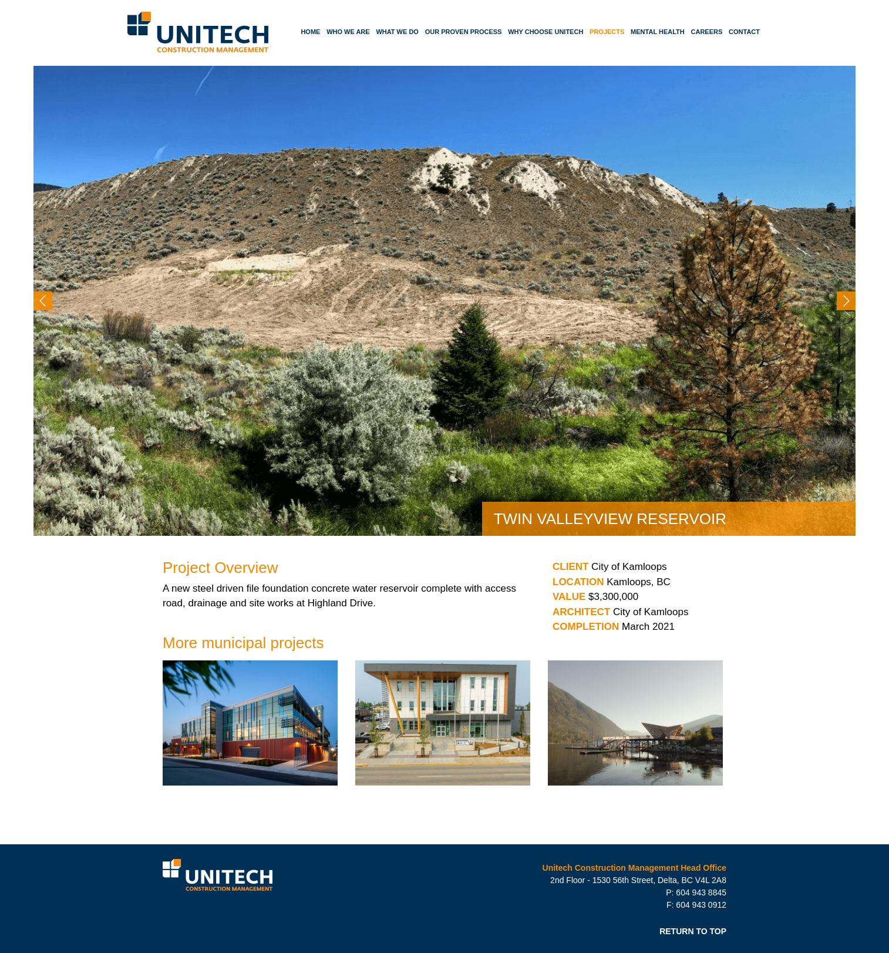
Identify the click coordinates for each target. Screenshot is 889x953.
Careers (707, 31)
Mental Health (658, 31)
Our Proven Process (463, 31)
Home (310, 31)
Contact (744, 31)
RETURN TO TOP (692, 931)
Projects (607, 31)
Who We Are (348, 31)
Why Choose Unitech (545, 31)
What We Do (397, 31)
